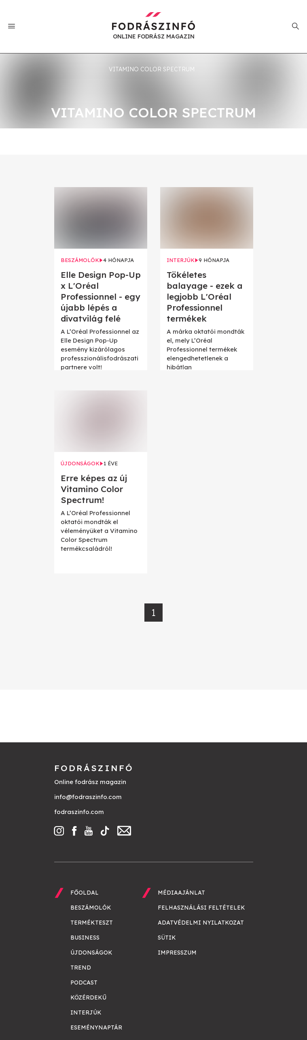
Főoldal (84, 892)
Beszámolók (90, 907)
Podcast (83, 982)
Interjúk (86, 1012)
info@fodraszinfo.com (88, 797)
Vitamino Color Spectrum (152, 69)
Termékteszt (91, 922)
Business (85, 937)
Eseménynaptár (96, 1027)
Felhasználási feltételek (201, 907)
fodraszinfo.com (79, 812)
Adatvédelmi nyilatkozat (201, 922)
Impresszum (177, 952)
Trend (80, 967)
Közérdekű (88, 997)
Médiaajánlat (181, 892)
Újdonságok (91, 952)
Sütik (167, 937)
